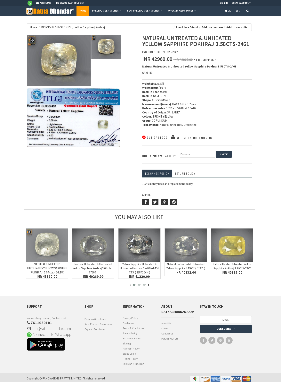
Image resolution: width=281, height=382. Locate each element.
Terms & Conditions (133, 328)
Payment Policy (131, 348)
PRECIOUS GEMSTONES (106, 10)
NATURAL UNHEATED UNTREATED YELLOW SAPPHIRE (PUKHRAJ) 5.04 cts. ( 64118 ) (47, 268)
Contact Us (167, 333)
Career (164, 328)
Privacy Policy (130, 318)
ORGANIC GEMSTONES (182, 10)
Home (82, 10)
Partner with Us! (169, 338)
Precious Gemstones (95, 319)
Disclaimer (128, 323)
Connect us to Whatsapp (49, 334)
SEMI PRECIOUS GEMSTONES (144, 10)
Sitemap (127, 343)
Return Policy (130, 333)
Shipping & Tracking (133, 364)
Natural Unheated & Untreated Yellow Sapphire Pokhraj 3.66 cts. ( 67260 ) (93, 268)
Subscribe (226, 329)
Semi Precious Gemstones (98, 324)
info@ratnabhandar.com (49, 328)
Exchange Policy (157, 173)
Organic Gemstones (94, 329)
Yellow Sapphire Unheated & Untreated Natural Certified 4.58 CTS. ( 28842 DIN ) (139, 268)
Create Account (241, 2)
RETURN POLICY (185, 173)
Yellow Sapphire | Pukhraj (90, 27)
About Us (166, 323)
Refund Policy (130, 358)
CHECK (224, 154)
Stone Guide (129, 353)
